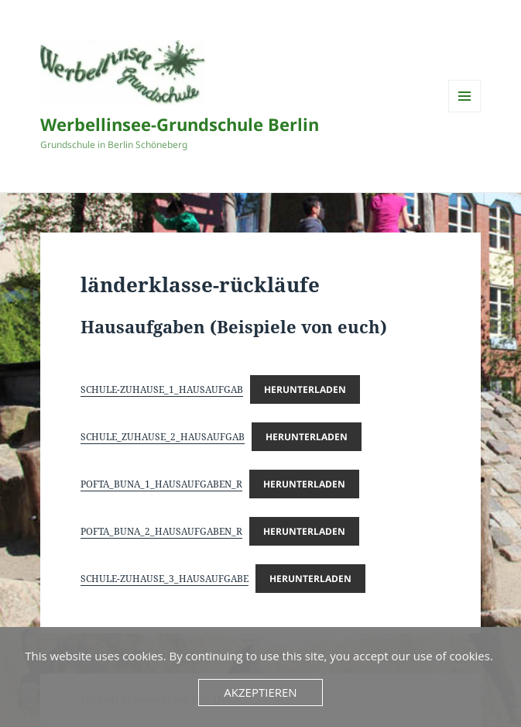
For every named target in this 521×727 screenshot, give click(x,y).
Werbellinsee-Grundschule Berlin (179, 124)
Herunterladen (305, 389)
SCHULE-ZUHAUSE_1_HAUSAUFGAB (162, 389)
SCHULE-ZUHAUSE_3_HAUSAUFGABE (165, 578)
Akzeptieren (260, 692)
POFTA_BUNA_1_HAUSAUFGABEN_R (161, 484)
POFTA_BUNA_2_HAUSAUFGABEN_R (161, 531)
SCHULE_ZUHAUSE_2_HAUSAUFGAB (163, 436)
